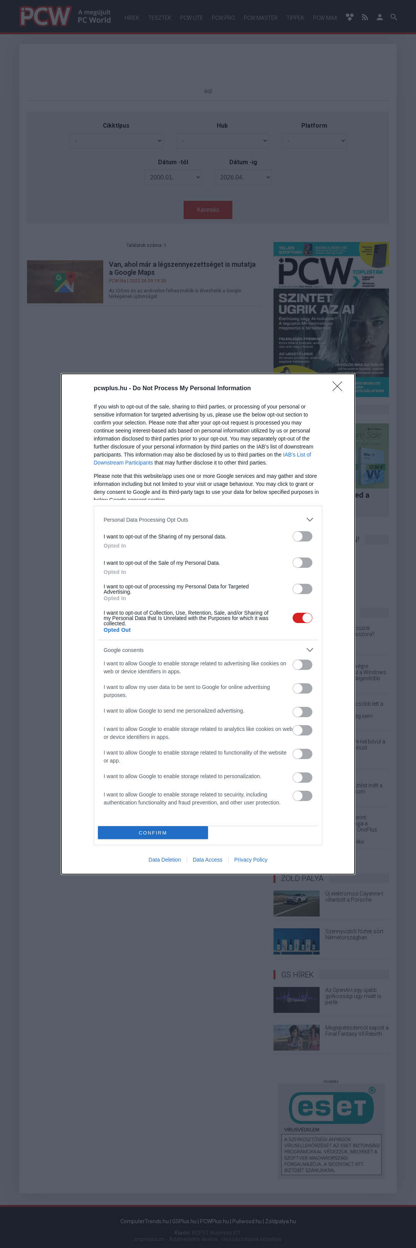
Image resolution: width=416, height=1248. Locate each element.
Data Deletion (165, 860)
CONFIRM (153, 833)
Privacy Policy (250, 860)
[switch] (302, 536)
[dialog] (208, 624)
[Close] (340, 388)
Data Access (207, 860)
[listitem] (208, 520)
